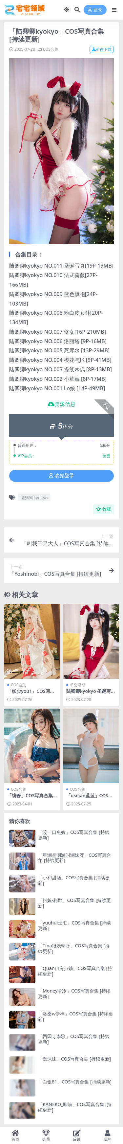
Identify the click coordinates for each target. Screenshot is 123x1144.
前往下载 (102, 49)
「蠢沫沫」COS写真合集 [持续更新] (74, 1059)
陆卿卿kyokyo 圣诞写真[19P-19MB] (91, 694)
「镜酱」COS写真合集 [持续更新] (30, 798)
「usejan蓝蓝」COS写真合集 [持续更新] (89, 798)
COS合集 (50, 49)
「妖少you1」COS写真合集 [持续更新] (31, 694)
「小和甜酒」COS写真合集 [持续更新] (74, 880)
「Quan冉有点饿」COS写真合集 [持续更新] (75, 971)
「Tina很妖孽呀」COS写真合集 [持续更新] (74, 948)
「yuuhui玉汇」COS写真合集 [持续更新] (74, 925)
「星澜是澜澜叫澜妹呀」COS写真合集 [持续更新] (74, 858)
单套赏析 (78, 685)
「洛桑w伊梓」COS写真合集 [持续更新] (75, 1016)
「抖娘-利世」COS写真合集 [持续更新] (74, 903)
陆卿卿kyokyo (34, 498)
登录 (95, 10)
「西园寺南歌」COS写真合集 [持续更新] (74, 1039)
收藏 (103, 509)
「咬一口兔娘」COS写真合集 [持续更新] (74, 835)
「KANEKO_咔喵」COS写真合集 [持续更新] (75, 1107)
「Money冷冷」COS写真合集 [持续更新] (74, 993)
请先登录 (61, 475)
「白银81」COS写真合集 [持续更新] (75, 1082)
